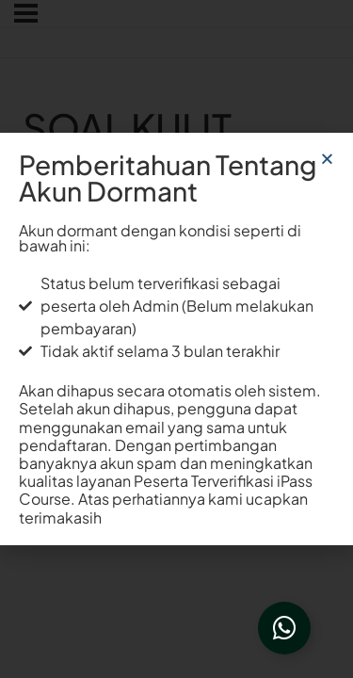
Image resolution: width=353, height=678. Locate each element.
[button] (327, 159)
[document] (176, 339)
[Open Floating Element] (284, 628)
